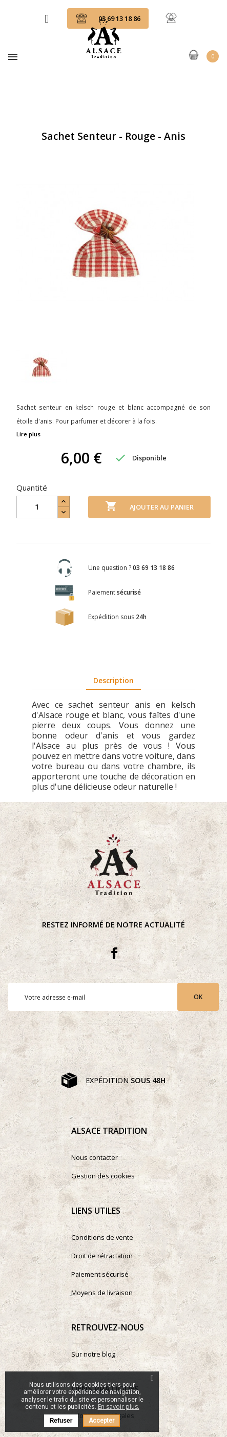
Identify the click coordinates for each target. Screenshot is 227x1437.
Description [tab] (113, 680)
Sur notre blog (93, 1354)
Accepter (101, 1420)
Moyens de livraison (102, 1292)
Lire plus (28, 434)
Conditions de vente (102, 1237)
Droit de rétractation (102, 1255)
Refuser (61, 1420)
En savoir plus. (118, 1406)
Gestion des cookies (103, 1175)
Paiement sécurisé (100, 1274)
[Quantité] (37, 507)
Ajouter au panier (149, 506)
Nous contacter (94, 1157)
